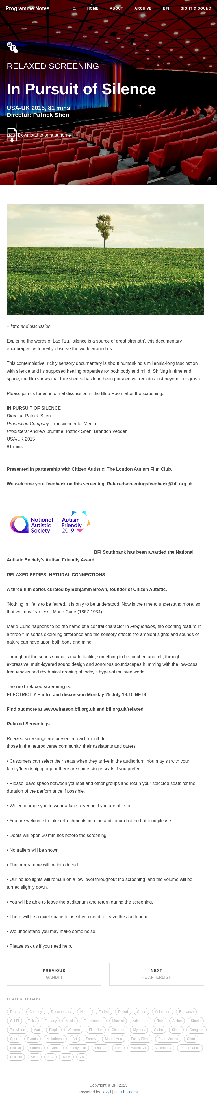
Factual (100, 1048)
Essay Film (78, 1048)
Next (156, 974)
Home (93, 8)
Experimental (93, 1021)
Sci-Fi (14, 1021)
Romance (186, 1012)
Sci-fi (34, 1057)
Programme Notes (27, 8)
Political (16, 1057)
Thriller (104, 1012)
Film (118, 1048)
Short (191, 1039)
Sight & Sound (196, 8)
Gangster (196, 1030)
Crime (141, 1012)
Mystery (139, 1030)
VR (81, 1057)
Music (70, 1021)
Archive (143, 8)
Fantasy (51, 1021)
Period (123, 1012)
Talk (160, 1021)
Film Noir (96, 1030)
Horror (85, 1012)
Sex (50, 1057)
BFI (166, 8)
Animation (162, 1012)
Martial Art (138, 1048)
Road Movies (168, 1039)
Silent (176, 1030)
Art (75, 1039)
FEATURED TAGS (23, 999)
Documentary (61, 1012)
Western (74, 1030)
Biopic (53, 1030)
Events (32, 1039)
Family (91, 1039)
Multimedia (163, 1048)
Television (17, 1030)
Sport (14, 1039)
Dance (55, 1048)
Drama (15, 1012)
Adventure (140, 1021)
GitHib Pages (126, 1092)
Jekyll (106, 1092)
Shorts (196, 1021)
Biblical (15, 1048)
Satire (158, 1030)
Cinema (36, 1048)
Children (118, 1030)
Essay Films (140, 1039)
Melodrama (55, 1039)
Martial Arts (113, 1039)
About (116, 8)
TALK (66, 1057)
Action (177, 1021)
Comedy (35, 1012)
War (37, 1030)
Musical (118, 1021)
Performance (190, 1048)
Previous (54, 974)
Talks (32, 1021)
